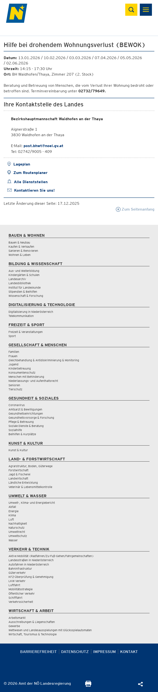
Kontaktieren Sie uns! (34, 190)
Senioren (14, 385)
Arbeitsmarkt (16, 618)
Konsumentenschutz (21, 372)
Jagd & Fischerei (19, 474)
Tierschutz (15, 389)
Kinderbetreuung (19, 368)
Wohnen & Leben (19, 255)
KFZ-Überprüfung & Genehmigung (30, 577)
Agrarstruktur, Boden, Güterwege (30, 466)
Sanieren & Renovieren (23, 250)
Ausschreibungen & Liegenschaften (31, 622)
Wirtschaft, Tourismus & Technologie (32, 634)
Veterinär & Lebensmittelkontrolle (30, 487)
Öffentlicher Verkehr (21, 593)
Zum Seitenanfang (135, 209)
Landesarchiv (17, 279)
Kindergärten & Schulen (24, 275)
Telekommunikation (21, 316)
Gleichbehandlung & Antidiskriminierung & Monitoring (43, 360)
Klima (12, 515)
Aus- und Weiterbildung (23, 271)
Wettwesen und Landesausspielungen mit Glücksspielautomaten (50, 630)
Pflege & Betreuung (21, 422)
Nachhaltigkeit (17, 523)
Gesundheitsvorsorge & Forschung (31, 417)
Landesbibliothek (19, 283)
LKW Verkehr (16, 581)
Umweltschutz (17, 536)
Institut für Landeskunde (24, 287)
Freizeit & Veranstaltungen (25, 332)
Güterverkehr (17, 572)
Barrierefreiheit (38, 651)
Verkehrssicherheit (20, 602)
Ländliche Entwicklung (23, 482)
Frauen (12, 356)
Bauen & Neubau (19, 242)
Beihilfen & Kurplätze (22, 434)
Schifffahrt (15, 597)
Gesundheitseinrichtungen (25, 413)
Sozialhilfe (15, 430)
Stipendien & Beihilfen (22, 291)
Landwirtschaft (18, 478)
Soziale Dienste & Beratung (26, 426)
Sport (12, 336)
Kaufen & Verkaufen (21, 246)
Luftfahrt (14, 585)
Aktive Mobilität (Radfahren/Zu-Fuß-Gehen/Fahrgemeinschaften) (51, 556)
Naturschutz (16, 527)
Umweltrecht (16, 532)
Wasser (13, 540)
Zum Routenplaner (30, 172)
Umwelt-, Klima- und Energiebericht (31, 502)
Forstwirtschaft (18, 470)
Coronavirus (16, 405)
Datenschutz (75, 651)
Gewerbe (14, 626)
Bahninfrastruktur (20, 568)
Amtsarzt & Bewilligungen (25, 409)
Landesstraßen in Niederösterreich (31, 560)
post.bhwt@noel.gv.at (43, 145)
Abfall (12, 507)
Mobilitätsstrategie (20, 589)
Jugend (13, 364)
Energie (13, 511)
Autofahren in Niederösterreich (28, 564)
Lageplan (21, 164)
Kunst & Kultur (18, 450)
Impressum (104, 651)
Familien (13, 352)
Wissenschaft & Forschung (25, 296)
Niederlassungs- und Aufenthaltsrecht (33, 381)
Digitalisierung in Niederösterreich (30, 312)
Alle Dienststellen (31, 182)
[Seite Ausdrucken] (88, 685)
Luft (11, 519)
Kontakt (129, 651)
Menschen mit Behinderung (26, 376)
